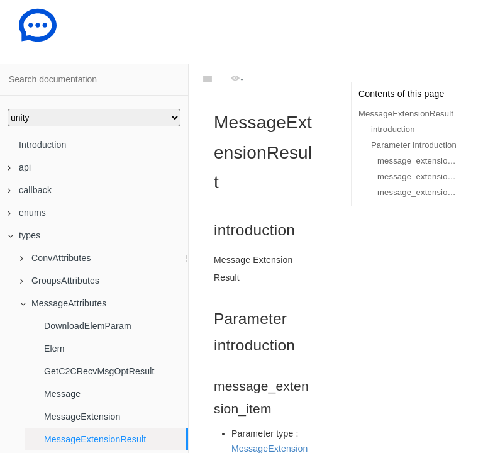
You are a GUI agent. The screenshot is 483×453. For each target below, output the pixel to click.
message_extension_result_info (417, 192)
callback (30, 190)
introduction (393, 129)
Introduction (43, 145)
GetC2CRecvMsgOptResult (99, 371)
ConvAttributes (55, 258)
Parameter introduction (414, 145)
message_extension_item (417, 160)
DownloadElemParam (87, 326)
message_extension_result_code (417, 176)
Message (62, 394)
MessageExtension (82, 416)
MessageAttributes (63, 303)
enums (27, 213)
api (19, 167)
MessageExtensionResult (95, 439)
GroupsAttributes (59, 281)
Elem (54, 349)
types (24, 235)
